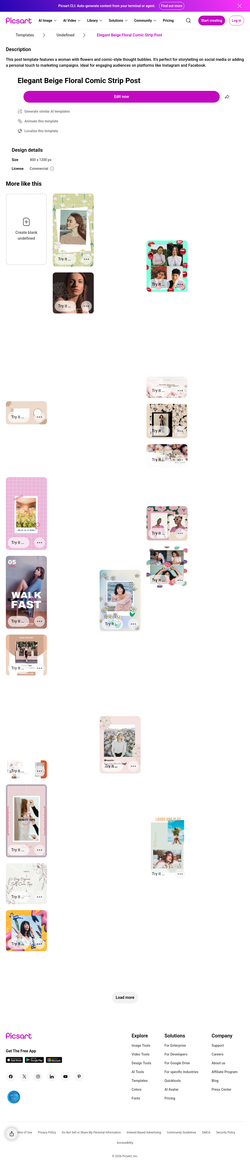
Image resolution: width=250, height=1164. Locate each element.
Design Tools (141, 1063)
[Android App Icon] (34, 1061)
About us (218, 1063)
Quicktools (173, 1081)
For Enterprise (175, 1045)
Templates (140, 1081)
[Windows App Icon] (54, 1061)
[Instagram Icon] (38, 1076)
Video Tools (140, 1054)
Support (218, 1045)
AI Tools (138, 1072)
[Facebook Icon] (11, 1076)
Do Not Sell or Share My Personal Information (91, 1132)
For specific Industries (181, 1072)
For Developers (176, 1054)
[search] (188, 20)
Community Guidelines (181, 1132)
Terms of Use (23, 1132)
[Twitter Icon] (24, 1076)
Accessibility (125, 1142)
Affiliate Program (225, 1072)
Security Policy (225, 1132)
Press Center (221, 1089)
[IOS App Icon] (14, 1061)
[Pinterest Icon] (79, 1076)
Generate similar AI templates (47, 111)
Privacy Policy (47, 1132)
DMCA (206, 1132)
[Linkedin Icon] (52, 1076)
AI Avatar (171, 1089)
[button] (48, 20)
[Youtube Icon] (65, 1076)
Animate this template (41, 121)
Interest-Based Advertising (144, 1132)
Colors (137, 1089)
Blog (215, 1081)
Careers (218, 1054)
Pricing (170, 1098)
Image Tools (141, 1045)
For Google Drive (177, 1063)
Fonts (136, 1098)
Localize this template (41, 131)
